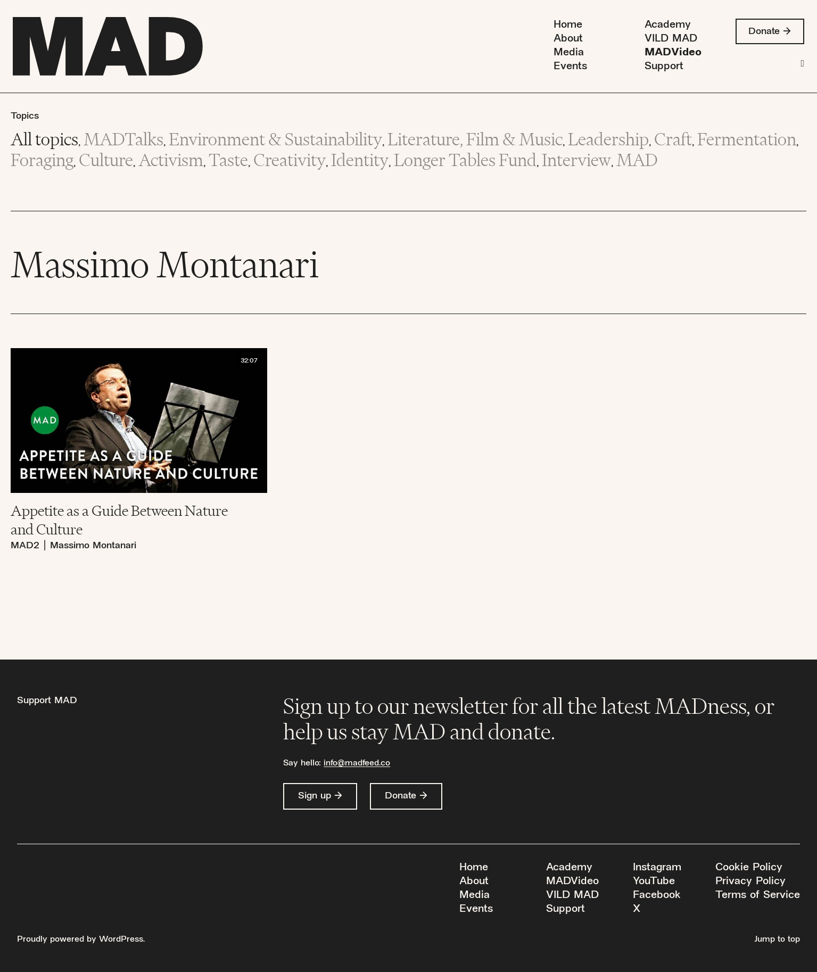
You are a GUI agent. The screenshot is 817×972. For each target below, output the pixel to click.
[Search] (802, 63)
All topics (44, 139)
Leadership (608, 139)
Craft (673, 139)
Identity (360, 160)
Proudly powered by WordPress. (81, 940)
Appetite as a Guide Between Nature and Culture (119, 520)
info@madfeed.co (357, 764)
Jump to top (777, 940)
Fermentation (746, 139)
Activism (170, 160)
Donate (763, 31)
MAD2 (25, 545)
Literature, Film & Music (475, 139)
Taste (228, 160)
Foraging (42, 160)
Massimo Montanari (93, 545)
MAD (637, 160)
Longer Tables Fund (465, 160)
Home (566, 25)
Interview (576, 160)
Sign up (314, 796)
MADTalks (123, 139)
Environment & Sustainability (275, 139)
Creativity (289, 160)
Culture (106, 160)
